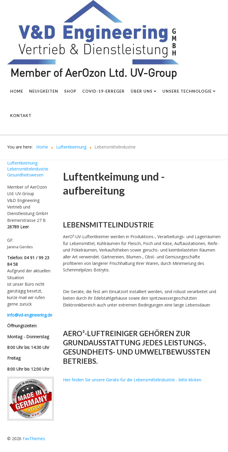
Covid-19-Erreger (103, 91)
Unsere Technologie (187, 91)
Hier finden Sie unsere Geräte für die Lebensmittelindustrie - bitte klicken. (132, 380)
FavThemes (34, 438)
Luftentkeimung (22, 163)
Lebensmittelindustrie (27, 169)
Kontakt (20, 115)
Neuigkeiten (43, 91)
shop (70, 91)
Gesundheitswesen (25, 175)
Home (16, 91)
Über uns (142, 91)
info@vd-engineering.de (29, 315)
